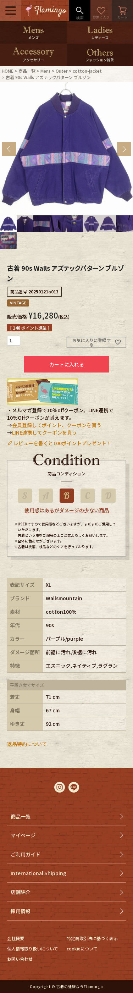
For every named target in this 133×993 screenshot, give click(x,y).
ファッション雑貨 (99, 59)
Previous (9, 149)
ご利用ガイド (25, 854)
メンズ (33, 37)
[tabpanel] (66, 148)
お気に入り (101, 10)
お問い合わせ (20, 959)
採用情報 (21, 911)
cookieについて (82, 948)
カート (122, 10)
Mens (45, 71)
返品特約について (27, 743)
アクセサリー (33, 59)
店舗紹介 (21, 891)
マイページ (23, 835)
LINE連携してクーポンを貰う (44, 432)
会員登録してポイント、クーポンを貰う (56, 425)
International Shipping (38, 873)
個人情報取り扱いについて (32, 948)
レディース (100, 37)
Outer (62, 71)
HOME (7, 71)
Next (124, 149)
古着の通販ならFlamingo (79, 986)
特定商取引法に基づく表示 (92, 938)
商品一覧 (26, 71)
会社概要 (15, 938)
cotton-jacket (87, 71)
